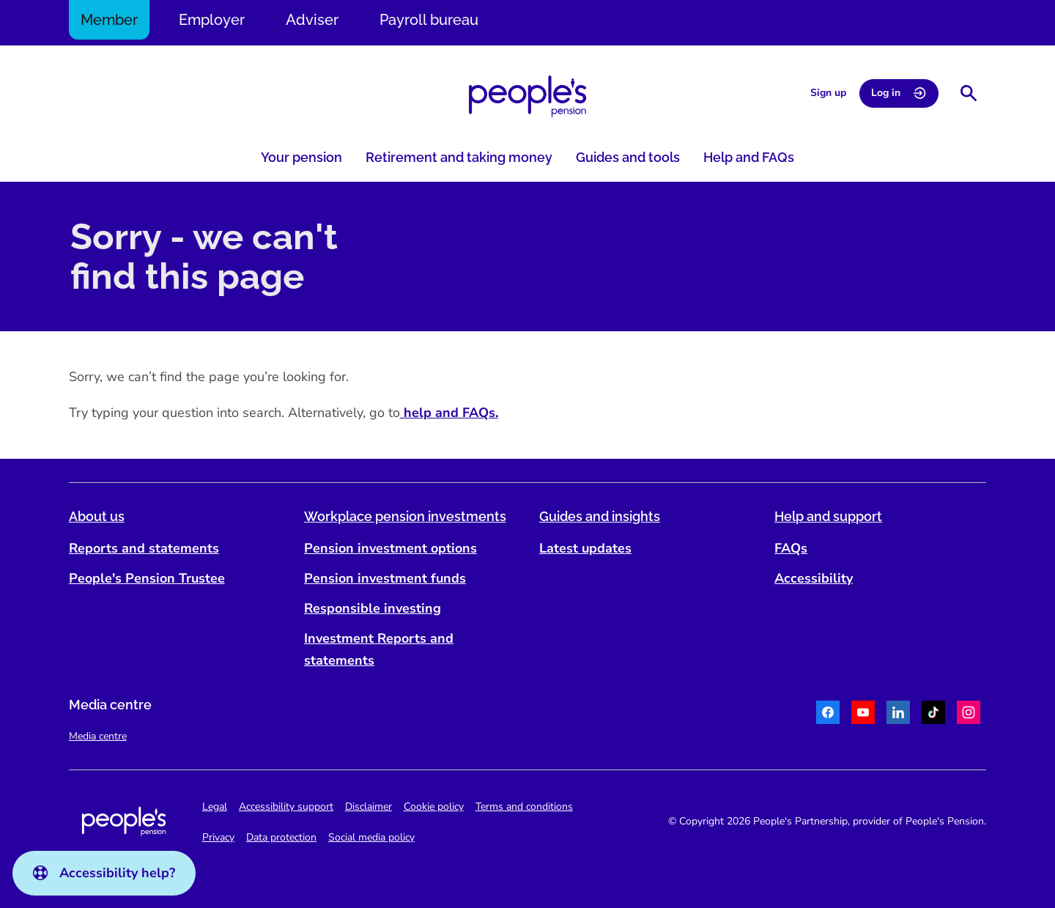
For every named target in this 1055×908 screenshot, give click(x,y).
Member (110, 20)
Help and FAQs (748, 157)
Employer (213, 20)
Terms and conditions (525, 806)
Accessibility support (287, 806)
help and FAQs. (450, 412)
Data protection (283, 837)
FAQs (790, 548)
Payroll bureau (430, 20)
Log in (897, 93)
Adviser (313, 20)
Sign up (827, 93)
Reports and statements (145, 548)
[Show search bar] (967, 93)
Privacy (220, 837)
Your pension (301, 157)
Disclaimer (370, 806)
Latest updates (585, 548)
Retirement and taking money (459, 157)
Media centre (99, 736)
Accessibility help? (104, 873)
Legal (216, 806)
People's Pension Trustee (148, 578)
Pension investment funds (386, 578)
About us (98, 516)
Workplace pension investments (406, 516)
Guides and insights (599, 516)
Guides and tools (628, 157)
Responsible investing (373, 608)
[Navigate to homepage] (527, 96)
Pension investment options (391, 548)
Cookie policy (435, 806)
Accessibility (813, 578)
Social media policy (373, 837)
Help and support (827, 516)
